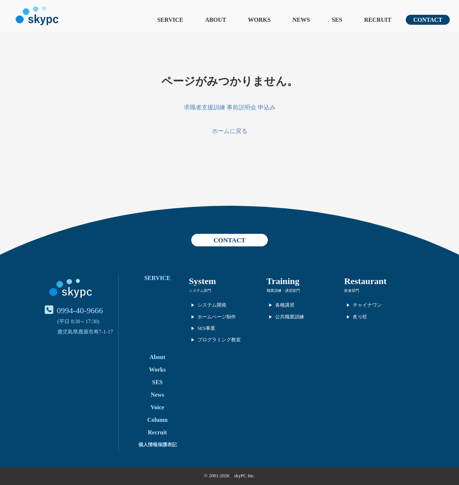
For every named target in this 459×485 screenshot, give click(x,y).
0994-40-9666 (80, 310)
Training (283, 281)
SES (337, 20)
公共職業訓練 (289, 317)
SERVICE (170, 20)
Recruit (157, 432)
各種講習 (284, 305)
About (157, 357)
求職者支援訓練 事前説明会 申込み (230, 107)
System (202, 281)
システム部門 (200, 290)
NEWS (301, 20)
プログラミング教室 (219, 339)
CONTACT (427, 20)
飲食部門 (351, 290)
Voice (157, 407)
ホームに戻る (229, 131)
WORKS (259, 20)
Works (157, 369)
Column (157, 420)
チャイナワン (367, 305)
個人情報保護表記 (157, 444)
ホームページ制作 (217, 317)
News (157, 395)
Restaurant (365, 281)
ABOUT (215, 20)
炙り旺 (360, 317)
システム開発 (212, 305)
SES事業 (206, 328)
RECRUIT (377, 20)
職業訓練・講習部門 (283, 290)
